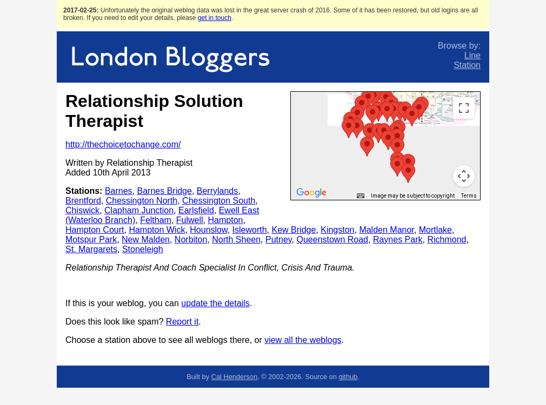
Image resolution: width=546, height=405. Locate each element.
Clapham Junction (139, 210)
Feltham (155, 220)
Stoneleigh (142, 249)
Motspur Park (91, 239)
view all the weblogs (302, 340)
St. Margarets (91, 249)
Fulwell (189, 220)
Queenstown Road (332, 239)
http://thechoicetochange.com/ (123, 144)
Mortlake (435, 229)
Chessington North (142, 200)
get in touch (214, 18)
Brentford (83, 200)
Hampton (225, 220)
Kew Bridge (294, 229)
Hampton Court (94, 229)
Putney (278, 239)
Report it (182, 321)
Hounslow (208, 229)
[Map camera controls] (464, 176)
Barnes (118, 190)
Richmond (446, 239)
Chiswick (82, 210)
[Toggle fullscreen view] (464, 108)
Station (467, 65)
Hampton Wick (157, 229)
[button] (419, 110)
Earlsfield (196, 210)
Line (472, 55)
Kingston (337, 229)
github (347, 377)
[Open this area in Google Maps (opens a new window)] (311, 193)
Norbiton (191, 239)
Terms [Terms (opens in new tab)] (469, 196)
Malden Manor (386, 229)
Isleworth (249, 229)
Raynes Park (398, 239)
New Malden (146, 239)
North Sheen (236, 239)
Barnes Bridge (164, 190)
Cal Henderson (234, 377)
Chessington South (218, 200)
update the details (215, 303)
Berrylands (217, 190)
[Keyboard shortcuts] (360, 196)
